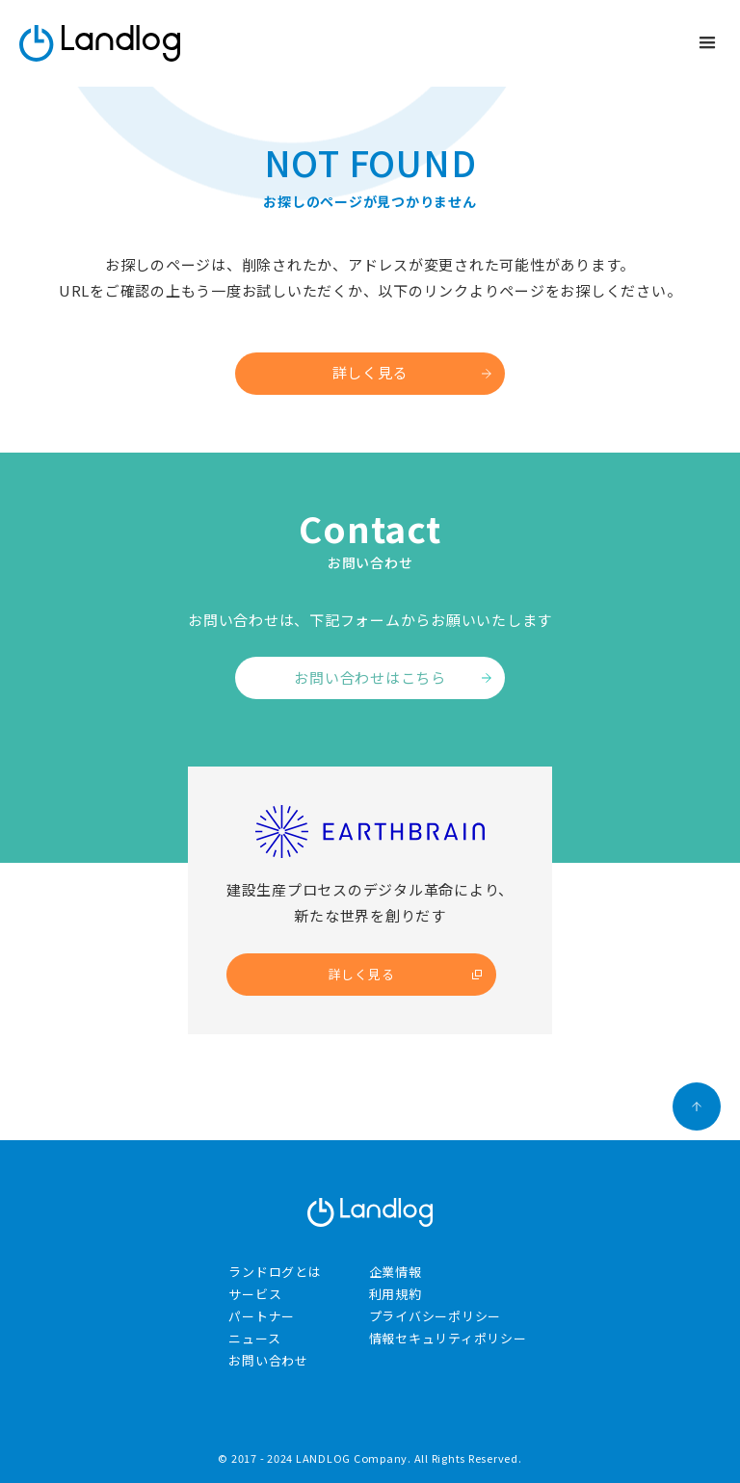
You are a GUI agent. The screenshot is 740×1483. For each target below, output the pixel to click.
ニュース (254, 1338)
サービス (254, 1294)
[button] (707, 43)
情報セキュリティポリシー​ (448, 1338)
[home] (99, 43)
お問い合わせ (268, 1360)
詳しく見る (370, 372)
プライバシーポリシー (435, 1316)
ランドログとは (274, 1271)
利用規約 (395, 1294)
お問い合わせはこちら (370, 677)
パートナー (261, 1316)
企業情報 (395, 1271)
